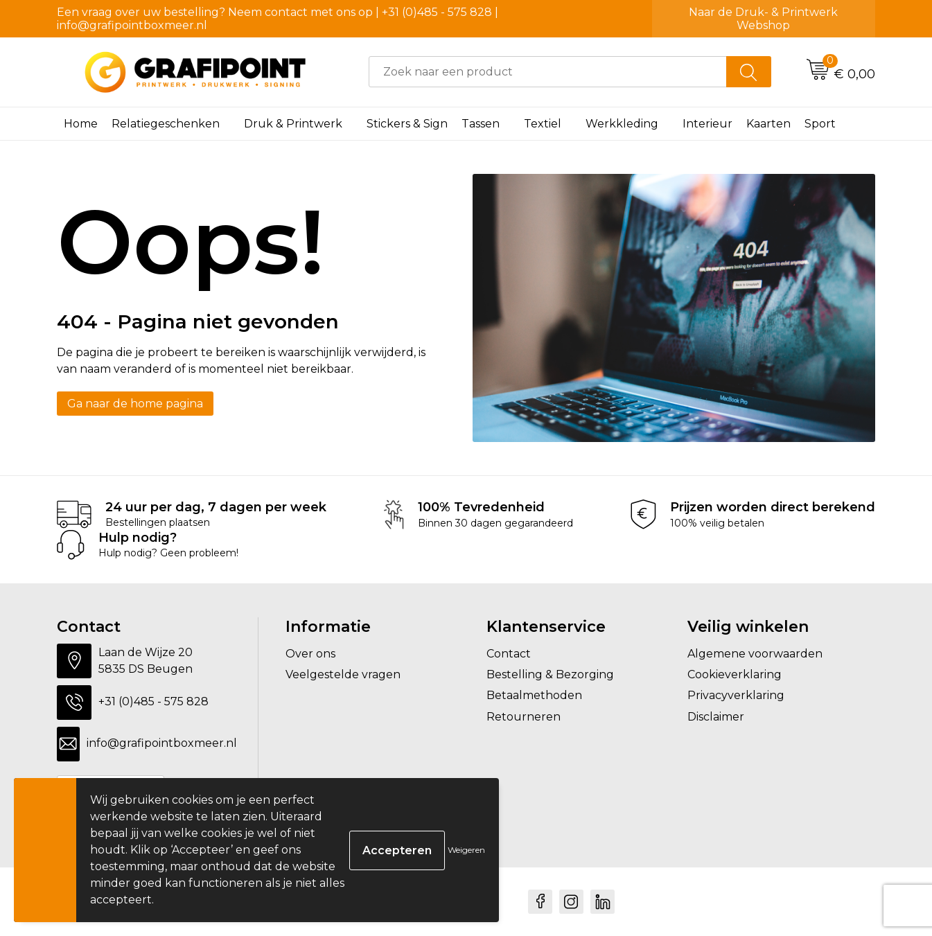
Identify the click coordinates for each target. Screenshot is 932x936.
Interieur (707, 123)
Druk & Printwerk (293, 123)
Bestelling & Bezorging (550, 674)
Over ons (310, 653)
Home (81, 123)
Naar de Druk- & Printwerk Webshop (763, 19)
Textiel (542, 123)
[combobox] (548, 71)
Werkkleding (622, 123)
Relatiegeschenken (166, 123)
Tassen (480, 123)
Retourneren (523, 716)
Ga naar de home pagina (135, 403)
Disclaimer (715, 716)
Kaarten (768, 123)
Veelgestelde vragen (343, 674)
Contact (508, 653)
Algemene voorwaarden (755, 653)
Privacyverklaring (735, 695)
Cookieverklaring (734, 674)
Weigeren (466, 850)
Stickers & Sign (407, 123)
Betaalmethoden (534, 695)
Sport (820, 123)
